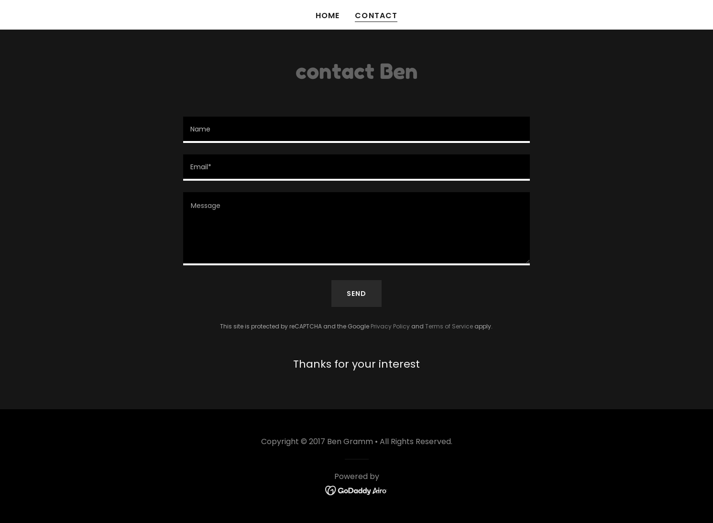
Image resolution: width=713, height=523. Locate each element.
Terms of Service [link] (449, 326)
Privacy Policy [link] (390, 326)
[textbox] (356, 130)
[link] (356, 490)
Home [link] (328, 15)
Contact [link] (376, 15)
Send (356, 293)
